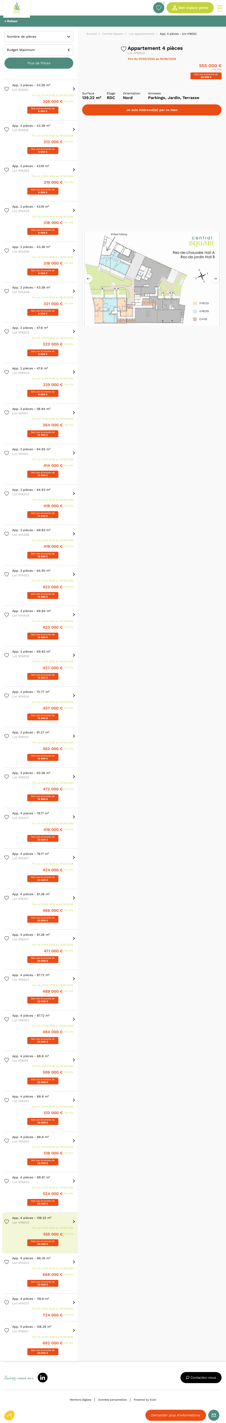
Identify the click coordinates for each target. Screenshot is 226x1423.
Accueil (92, 33)
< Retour (11, 21)
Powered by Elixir (145, 1399)
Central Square (112, 33)
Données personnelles (112, 1399)
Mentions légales (80, 1399)
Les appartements (141, 33)
